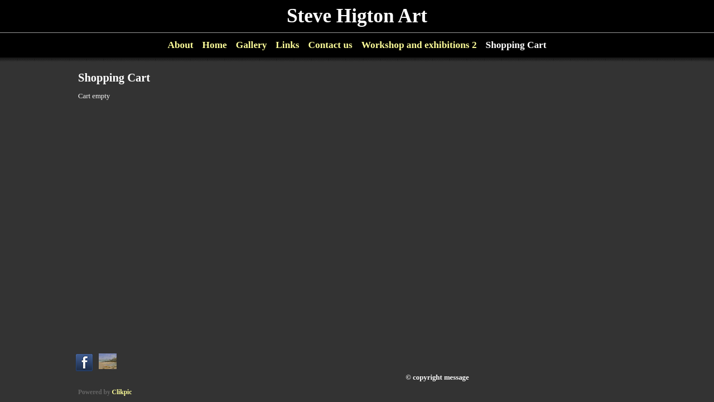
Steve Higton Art (357, 16)
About (181, 45)
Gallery (251, 45)
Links (287, 45)
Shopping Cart (516, 45)
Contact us (330, 45)
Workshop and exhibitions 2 (419, 45)
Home (214, 45)
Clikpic (122, 392)
